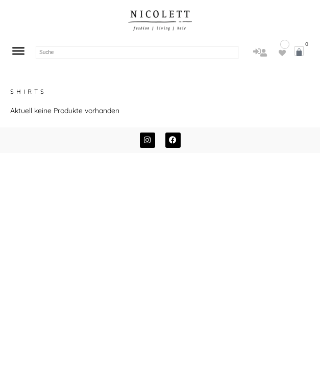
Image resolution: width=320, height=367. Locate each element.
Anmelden (257, 59)
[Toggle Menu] (18, 51)
